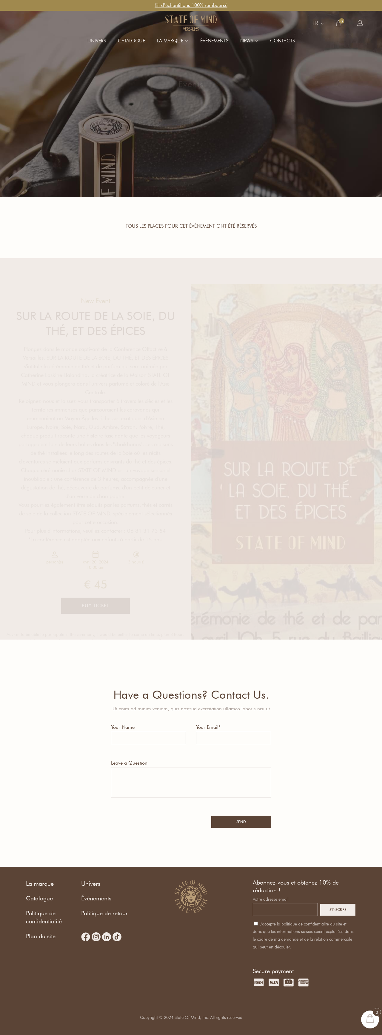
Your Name (123, 727)
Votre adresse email (270, 899)
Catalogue (131, 41)
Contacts (282, 41)
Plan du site (41, 936)
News (246, 41)
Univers (96, 41)
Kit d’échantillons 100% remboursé (191, 5)
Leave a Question (129, 763)
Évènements (214, 41)
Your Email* (208, 727)
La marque (170, 41)
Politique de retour (104, 913)
